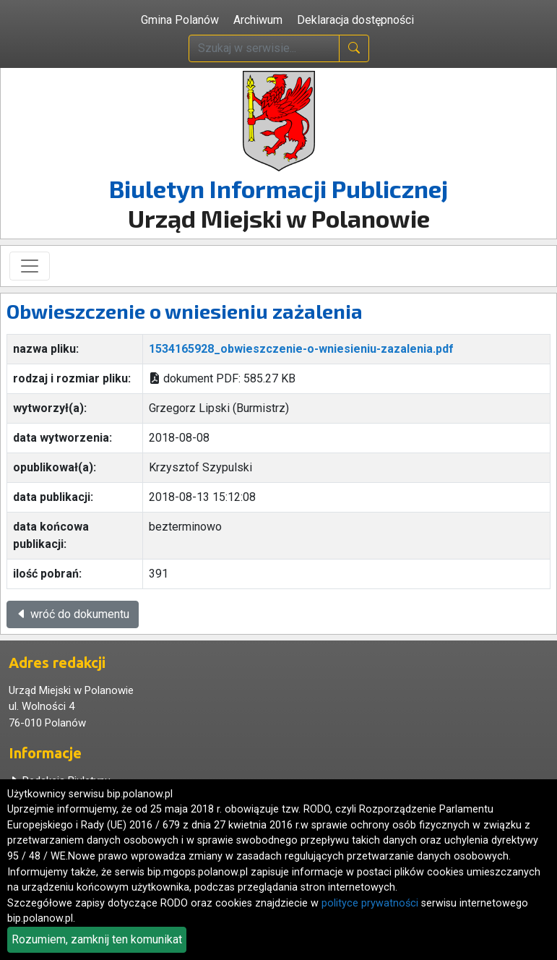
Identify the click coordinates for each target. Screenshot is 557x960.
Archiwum (257, 20)
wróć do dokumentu (72, 614)
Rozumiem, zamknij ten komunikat (97, 939)
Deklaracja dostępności (355, 20)
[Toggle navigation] (29, 266)
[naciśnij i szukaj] (354, 48)
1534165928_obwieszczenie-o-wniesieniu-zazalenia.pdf (301, 349)
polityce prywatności (369, 903)
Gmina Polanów (180, 20)
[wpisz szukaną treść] (264, 48)
